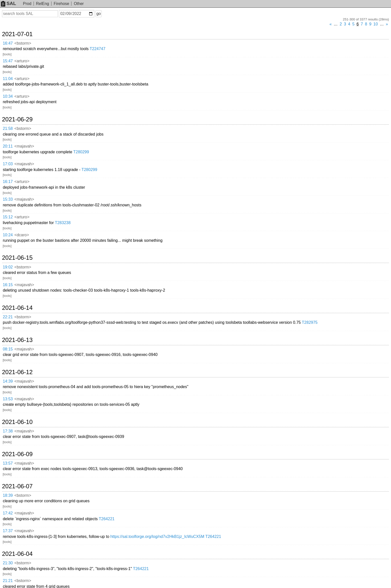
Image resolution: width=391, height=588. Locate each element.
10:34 (8, 96)
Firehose (61, 3)
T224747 (97, 49)
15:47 (8, 61)
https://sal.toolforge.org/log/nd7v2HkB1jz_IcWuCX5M (157, 536)
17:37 (8, 531)
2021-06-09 (17, 454)
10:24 (8, 235)
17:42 (8, 513)
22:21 (8, 317)
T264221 (106, 519)
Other (79, 3)
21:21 (8, 581)
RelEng (42, 3)
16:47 (8, 43)
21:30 (8, 563)
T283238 (63, 223)
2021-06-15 (17, 258)
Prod (27, 3)
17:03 (8, 164)
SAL (8, 3)
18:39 (8, 495)
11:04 (8, 79)
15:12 (8, 217)
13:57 (8, 463)
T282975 (309, 322)
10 (375, 24)
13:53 (8, 399)
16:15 (8, 285)
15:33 (8, 199)
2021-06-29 (17, 119)
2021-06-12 (17, 372)
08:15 (8, 349)
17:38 (8, 431)
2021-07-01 (17, 34)
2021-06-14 (17, 308)
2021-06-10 (17, 422)
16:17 (8, 181)
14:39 (8, 381)
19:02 (8, 267)
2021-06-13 (17, 340)
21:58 (8, 128)
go (98, 13)
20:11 (8, 146)
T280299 (81, 152)
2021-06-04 (17, 554)
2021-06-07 (17, 486)
